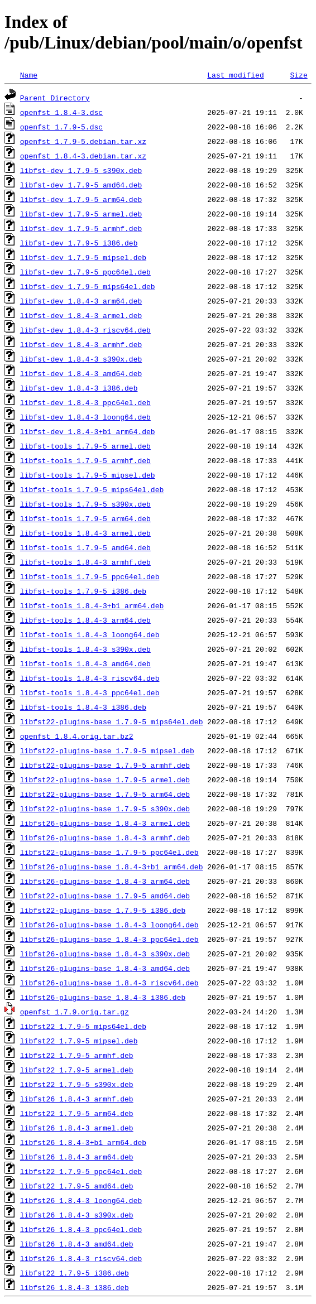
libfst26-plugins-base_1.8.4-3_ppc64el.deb (109, 939)
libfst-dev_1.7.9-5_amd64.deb (81, 185)
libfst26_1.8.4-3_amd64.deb (76, 1244)
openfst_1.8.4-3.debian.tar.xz (83, 156)
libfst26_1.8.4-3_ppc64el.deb (81, 1229)
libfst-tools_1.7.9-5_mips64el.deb (92, 489)
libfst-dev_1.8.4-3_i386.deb (79, 388)
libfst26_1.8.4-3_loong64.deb (81, 1200)
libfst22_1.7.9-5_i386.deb (74, 1273)
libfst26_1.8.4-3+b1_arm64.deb (83, 1142)
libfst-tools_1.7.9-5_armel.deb (85, 446)
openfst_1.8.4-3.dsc (61, 112)
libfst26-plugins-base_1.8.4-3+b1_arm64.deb (111, 867)
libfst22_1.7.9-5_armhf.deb (76, 1055)
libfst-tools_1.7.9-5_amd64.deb (85, 547)
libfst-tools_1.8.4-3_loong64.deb (90, 634)
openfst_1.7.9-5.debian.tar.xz (83, 141)
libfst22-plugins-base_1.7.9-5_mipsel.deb (107, 750)
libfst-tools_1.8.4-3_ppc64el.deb (90, 692)
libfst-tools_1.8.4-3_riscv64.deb (90, 678)
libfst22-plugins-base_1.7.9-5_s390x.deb (105, 808)
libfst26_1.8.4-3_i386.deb (74, 1287)
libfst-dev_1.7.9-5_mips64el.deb (87, 286)
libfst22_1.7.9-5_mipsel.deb (79, 1041)
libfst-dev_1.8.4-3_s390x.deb (81, 359)
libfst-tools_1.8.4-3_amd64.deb (85, 663)
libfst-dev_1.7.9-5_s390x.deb (81, 170)
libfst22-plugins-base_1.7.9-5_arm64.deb (105, 794)
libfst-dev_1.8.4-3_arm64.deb (81, 301)
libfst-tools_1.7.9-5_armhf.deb (85, 460)
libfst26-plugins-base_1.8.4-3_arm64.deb (105, 881)
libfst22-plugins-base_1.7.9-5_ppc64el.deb (109, 852)
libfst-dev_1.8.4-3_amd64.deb (81, 373)
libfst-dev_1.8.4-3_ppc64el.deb (85, 402)
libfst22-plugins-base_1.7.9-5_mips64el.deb (111, 721)
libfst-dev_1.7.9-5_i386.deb (79, 243)
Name (28, 75)
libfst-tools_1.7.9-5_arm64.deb (85, 518)
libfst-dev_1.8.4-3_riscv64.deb (85, 330)
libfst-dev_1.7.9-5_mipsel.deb (83, 257)
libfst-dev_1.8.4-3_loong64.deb (85, 417)
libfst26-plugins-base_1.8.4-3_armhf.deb (105, 838)
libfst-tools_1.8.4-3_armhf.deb (85, 562)
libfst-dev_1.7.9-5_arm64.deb (81, 199)
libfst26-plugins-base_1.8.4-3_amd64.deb (105, 968)
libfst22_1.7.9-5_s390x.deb (76, 1084)
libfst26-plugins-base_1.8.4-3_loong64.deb (109, 925)
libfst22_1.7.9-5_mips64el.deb (83, 1026)
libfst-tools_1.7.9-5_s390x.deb (85, 504)
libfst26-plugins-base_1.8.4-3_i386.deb (102, 997)
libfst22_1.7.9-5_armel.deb (76, 1070)
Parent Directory (55, 98)
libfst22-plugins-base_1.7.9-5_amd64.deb (105, 896)
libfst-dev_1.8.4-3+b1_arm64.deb (87, 431)
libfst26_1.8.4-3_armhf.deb (76, 1099)
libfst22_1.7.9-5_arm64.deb (76, 1113)
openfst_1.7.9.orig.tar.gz (74, 1012)
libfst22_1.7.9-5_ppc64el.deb (81, 1171)
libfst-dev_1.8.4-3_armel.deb (81, 315)
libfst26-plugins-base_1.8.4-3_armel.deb (105, 823)
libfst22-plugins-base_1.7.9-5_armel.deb (105, 779)
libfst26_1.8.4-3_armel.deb (76, 1128)
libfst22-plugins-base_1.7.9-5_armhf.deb (105, 765)
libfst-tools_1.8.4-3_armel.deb (85, 533)
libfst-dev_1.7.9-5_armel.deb (81, 214)
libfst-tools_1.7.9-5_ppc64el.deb (90, 576)
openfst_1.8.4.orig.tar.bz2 (76, 736)
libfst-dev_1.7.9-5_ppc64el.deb (85, 272)
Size (298, 75)
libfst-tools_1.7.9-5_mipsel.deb (87, 475)
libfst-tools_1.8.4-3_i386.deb (83, 707)
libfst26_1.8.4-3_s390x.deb (76, 1215)
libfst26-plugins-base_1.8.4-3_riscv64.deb (109, 983)
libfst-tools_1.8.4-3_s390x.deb (85, 649)
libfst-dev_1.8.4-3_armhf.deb (81, 344)
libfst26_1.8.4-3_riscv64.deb (81, 1258)
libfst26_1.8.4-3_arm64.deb (76, 1157)
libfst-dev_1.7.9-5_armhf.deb (81, 228)
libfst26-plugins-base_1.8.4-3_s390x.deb (105, 954)
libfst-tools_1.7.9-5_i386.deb (83, 591)
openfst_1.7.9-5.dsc (61, 127)
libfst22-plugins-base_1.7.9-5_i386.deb (102, 910)
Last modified (235, 75)
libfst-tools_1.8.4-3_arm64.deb (85, 620)
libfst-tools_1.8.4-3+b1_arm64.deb (92, 605)
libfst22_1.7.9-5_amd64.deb (76, 1186)
